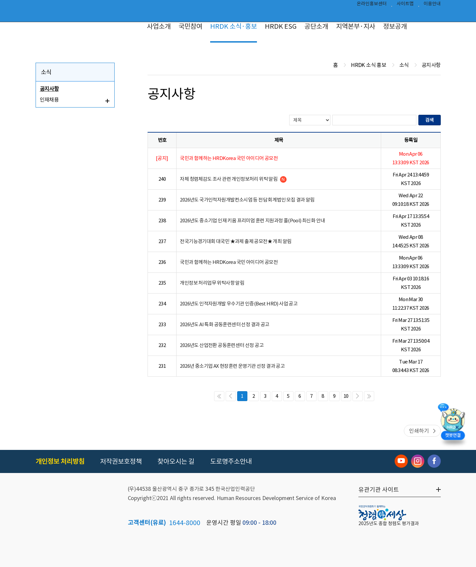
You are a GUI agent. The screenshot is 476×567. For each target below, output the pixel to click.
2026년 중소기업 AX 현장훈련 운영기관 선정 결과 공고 (232, 366)
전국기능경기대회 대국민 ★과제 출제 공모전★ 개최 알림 (235, 241)
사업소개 (159, 26)
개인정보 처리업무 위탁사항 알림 (212, 283)
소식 (46, 72)
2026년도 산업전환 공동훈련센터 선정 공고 (222, 345)
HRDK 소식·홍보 (233, 26)
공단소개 (316, 26)
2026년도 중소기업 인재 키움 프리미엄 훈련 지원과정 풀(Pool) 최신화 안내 (252, 220)
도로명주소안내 (231, 461)
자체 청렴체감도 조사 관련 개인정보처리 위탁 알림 (233, 179)
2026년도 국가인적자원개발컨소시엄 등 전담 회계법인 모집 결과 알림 (247, 200)
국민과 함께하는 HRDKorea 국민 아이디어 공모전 (229, 262)
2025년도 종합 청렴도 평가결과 (388, 523)
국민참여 (190, 26)
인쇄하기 (419, 430)
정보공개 (395, 26)
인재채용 (49, 99)
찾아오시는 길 (175, 461)
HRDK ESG (280, 26)
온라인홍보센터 (372, 5)
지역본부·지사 (355, 26)
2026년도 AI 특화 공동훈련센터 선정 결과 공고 (224, 324)
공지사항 (49, 88)
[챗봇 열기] (453, 425)
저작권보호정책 (121, 461)
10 (346, 396)
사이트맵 (405, 5)
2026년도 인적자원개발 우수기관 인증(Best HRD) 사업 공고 (238, 303)
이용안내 (432, 5)
